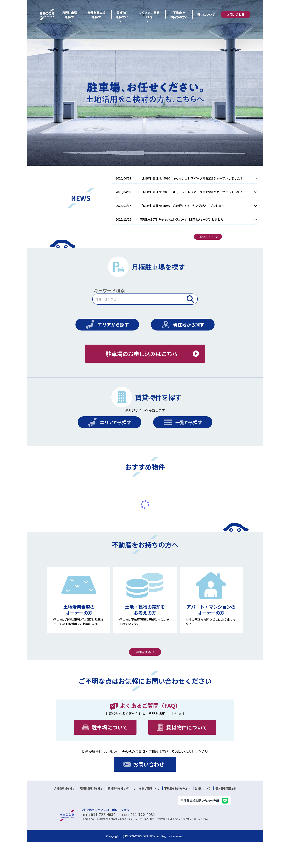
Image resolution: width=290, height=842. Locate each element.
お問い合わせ (236, 14)
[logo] (47, 14)
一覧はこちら (208, 236)
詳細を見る (145, 652)
